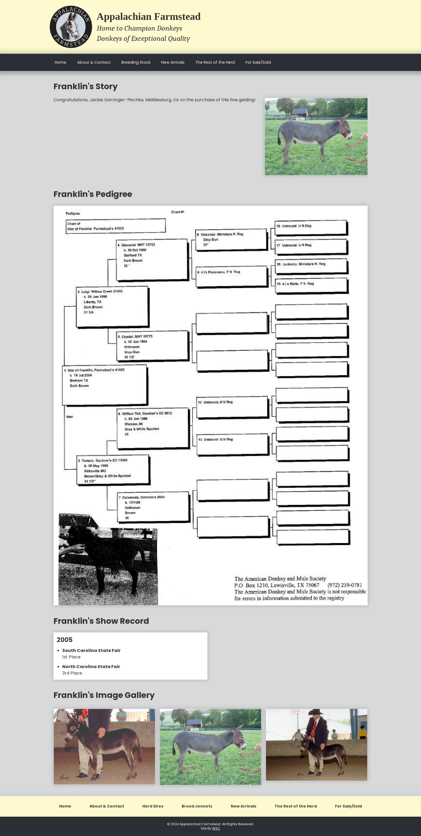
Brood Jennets (197, 806)
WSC (216, 828)
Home (60, 62)
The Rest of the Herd (215, 62)
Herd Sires (152, 806)
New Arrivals (173, 62)
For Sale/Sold (258, 62)
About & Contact (94, 62)
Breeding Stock (135, 62)
